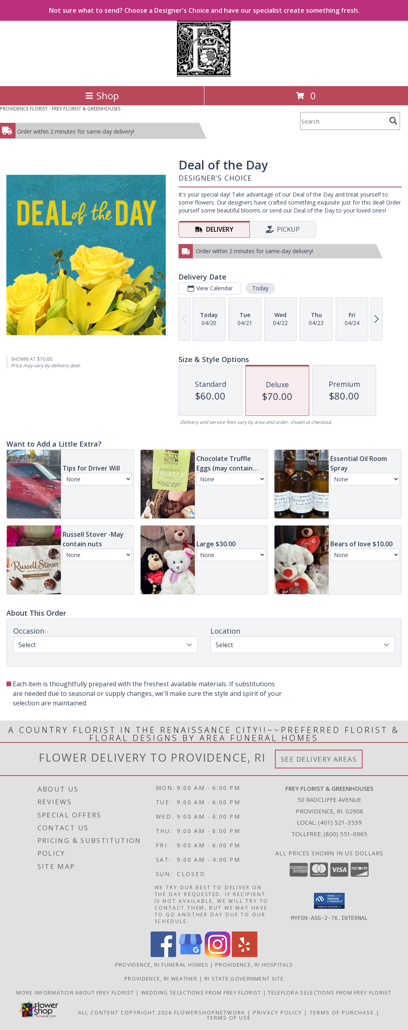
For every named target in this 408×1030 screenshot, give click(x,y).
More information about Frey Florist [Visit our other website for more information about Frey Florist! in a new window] (76, 992)
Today (260, 288)
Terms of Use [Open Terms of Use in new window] (229, 1017)
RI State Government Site (244, 978)
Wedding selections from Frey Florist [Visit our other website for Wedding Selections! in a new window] (202, 992)
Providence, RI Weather (161, 978)
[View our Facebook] (163, 955)
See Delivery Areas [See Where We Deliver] (319, 759)
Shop (102, 95)
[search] (393, 120)
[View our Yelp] (244, 955)
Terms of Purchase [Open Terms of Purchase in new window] (342, 1012)
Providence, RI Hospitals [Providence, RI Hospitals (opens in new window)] (254, 964)
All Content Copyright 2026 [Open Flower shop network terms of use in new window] (125, 1012)
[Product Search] (343, 121)
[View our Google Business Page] (190, 955)
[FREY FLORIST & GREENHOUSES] (204, 74)
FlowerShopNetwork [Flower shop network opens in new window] (209, 1012)
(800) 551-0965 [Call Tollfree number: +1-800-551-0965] (345, 834)
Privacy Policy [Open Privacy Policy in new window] (277, 1012)
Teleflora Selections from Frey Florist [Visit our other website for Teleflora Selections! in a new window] (329, 992)
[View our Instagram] (217, 955)
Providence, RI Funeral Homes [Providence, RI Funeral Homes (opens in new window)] (161, 964)
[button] (329, 901)
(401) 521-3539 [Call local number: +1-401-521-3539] (340, 822)
